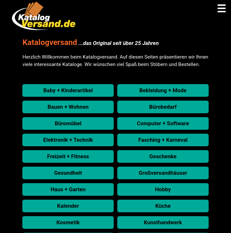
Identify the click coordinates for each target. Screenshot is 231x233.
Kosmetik (68, 222)
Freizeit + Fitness (68, 156)
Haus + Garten (68, 189)
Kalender (68, 206)
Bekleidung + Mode (162, 90)
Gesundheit (68, 173)
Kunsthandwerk (163, 222)
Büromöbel (68, 123)
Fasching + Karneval (163, 140)
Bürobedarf (163, 107)
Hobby (163, 189)
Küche (162, 206)
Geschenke (163, 156)
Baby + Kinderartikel (68, 90)
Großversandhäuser (163, 173)
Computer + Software (163, 123)
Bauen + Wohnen (68, 107)
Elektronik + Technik (68, 140)
